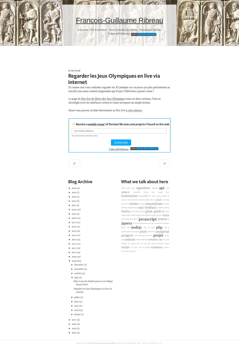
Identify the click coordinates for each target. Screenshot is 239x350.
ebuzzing (124, 207)
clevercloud (132, 200)
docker (135, 204)
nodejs (137, 227)
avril (76, 310)
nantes (124, 227)
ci (127, 200)
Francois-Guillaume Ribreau (119, 20)
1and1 (124, 188)
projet (159, 235)
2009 (74, 256)
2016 (74, 226)
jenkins (163, 219)
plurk (144, 231)
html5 (123, 219)
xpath (133, 251)
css (154, 200)
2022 (74, 201)
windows (157, 247)
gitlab (149, 211)
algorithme (144, 188)
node (129, 227)
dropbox (166, 204)
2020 (74, 209)
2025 (74, 192)
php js (166, 227)
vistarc (136, 247)
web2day (148, 247)
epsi (142, 207)
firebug (167, 207)
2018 (74, 218)
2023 (74, 196)
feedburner (161, 207)
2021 (74, 205)
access (129, 188)
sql (142, 243)
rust (164, 239)
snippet (134, 243)
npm (146, 227)
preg (136, 235)
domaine (143, 204)
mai (76, 306)
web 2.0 (142, 247)
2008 (74, 261)
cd (168, 196)
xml (130, 251)
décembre (78, 264)
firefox (126, 211)
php (160, 227)
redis (123, 239)
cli (137, 200)
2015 (74, 231)
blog (155, 192)
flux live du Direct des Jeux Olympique (103, 98)
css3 (159, 200)
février (77, 314)
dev (128, 204)
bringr (141, 196)
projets (167, 235)
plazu (133, 231)
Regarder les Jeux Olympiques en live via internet (114, 78)
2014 (74, 235)
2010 (74, 252)
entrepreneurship (133, 207)
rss (161, 239)
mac (153, 223)
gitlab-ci (160, 211)
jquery (127, 223)
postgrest (128, 235)
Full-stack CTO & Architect (92, 30)
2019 (74, 214)
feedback (151, 207)
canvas (154, 196)
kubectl (138, 223)
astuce (127, 192)
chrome (124, 200)
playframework (126, 231)
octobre (77, 273)
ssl (145, 243)
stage (149, 243)
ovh (149, 227)
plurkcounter (152, 231)
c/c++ (147, 196)
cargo (159, 196)
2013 (74, 239)
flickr (133, 211)
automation (138, 192)
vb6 (132, 247)
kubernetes (144, 223)
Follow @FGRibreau (119, 33)
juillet (77, 297)
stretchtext (160, 243)
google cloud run (157, 215)
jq (168, 219)
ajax (134, 188)
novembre (79, 269)
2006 (74, 324)
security (124, 243)
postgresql (162, 231)
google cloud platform (143, 215)
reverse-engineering (142, 239)
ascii (167, 188)
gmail (167, 211)
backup (148, 192)
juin (76, 301)
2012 (74, 244)
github (143, 211)
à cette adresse (134, 110)
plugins (137, 231)
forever (138, 211)
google (123, 215)
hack (166, 215)
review (154, 239)
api (162, 188)
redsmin (130, 239)
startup (154, 243)
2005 (74, 328)
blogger (162, 192)
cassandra (164, 196)
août (76, 277)
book (167, 192)
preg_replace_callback (145, 235)
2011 (74, 248)
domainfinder (155, 204)
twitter (126, 247)
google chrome (131, 215)
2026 (74, 188)
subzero (166, 243)
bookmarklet (130, 196)
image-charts (129, 219)
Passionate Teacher (150, 30)
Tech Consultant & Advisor (123, 30)
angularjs (155, 188)
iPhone (136, 219)
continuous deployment (145, 200)
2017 (74, 222)
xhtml (127, 251)
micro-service (159, 223)
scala (167, 239)
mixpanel (166, 223)
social (139, 243)
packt (153, 227)
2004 (74, 332)
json (134, 223)
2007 (74, 320)
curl (163, 200)
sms (129, 243)
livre (150, 223)
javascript (148, 219)
